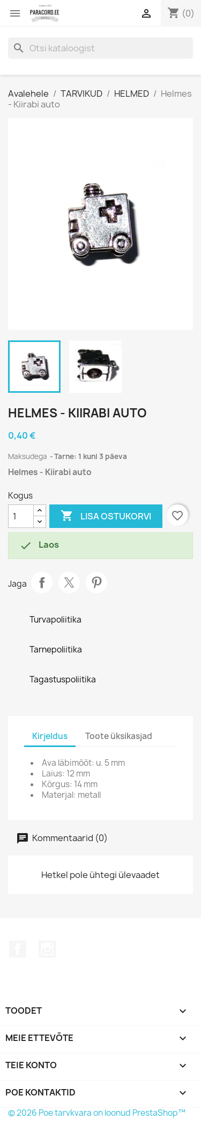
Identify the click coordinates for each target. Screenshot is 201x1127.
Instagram (47, 949)
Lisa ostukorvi (106, 516)
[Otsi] (100, 48)
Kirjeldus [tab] (50, 736)
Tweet (69, 582)
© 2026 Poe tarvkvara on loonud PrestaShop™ (96, 1112)
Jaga (42, 582)
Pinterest (96, 582)
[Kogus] (21, 516)
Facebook (17, 949)
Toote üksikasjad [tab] (118, 736)
